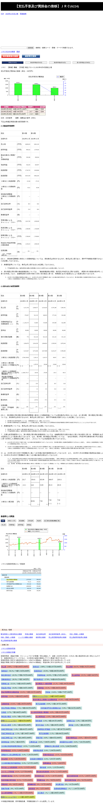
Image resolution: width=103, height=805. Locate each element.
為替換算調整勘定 (60, 788)
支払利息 (4, 759)
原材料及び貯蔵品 (43, 729)
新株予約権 (5, 788)
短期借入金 (71, 721)
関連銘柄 (23, 14)
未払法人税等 (6, 725)
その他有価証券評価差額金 (11, 763)
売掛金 (47, 692)
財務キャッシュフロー (9, 721)
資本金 (71, 725)
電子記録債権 (40, 704)
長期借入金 (5, 683)
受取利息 (4, 784)
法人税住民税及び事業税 (40, 712)
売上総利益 (76, 675)
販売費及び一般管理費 (44, 683)
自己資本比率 (41, 634)
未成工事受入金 (7, 738)
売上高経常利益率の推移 (78, 637)
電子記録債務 (44, 733)
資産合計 (36, 667)
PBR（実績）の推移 (8, 637)
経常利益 (20, 525)
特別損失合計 (40, 776)
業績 (18, 51)
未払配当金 (60, 784)
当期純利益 (5, 704)
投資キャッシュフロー (9, 797)
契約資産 (43, 767)
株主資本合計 (6, 675)
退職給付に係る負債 (52, 746)
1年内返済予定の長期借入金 (51, 708)
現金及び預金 (6, 688)
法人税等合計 (40, 716)
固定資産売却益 (70, 780)
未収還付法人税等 (66, 742)
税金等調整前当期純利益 (10, 692)
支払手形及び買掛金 (8, 708)
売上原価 (69, 667)
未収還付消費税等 (36, 759)
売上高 (4, 525)
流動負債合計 (6, 679)
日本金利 (30, 520)
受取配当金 (41, 780)
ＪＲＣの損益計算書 (8, 652)
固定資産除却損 (72, 776)
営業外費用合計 (72, 738)
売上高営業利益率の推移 (57, 637)
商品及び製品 (6, 716)
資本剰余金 (5, 742)
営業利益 (11, 525)
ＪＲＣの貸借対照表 (8, 648)
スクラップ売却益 (7, 772)
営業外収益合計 (48, 755)
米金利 (39, 520)
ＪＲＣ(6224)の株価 (8, 51)
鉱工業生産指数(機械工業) (52, 520)
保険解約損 (32, 784)
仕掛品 (3, 712)
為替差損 (31, 788)
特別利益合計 (6, 750)
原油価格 (21, 520)
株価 (3, 520)
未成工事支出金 (7, 729)
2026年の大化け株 (11, 14)
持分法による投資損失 (9, 767)
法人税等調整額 (7, 793)
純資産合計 (38, 671)
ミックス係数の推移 (25, 637)
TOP (2, 14)
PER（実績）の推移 (77, 634)
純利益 (29, 525)
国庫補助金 (47, 763)
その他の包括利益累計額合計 (11, 746)
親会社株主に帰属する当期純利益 (45, 699)
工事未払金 (33, 742)
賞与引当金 (40, 725)
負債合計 (4, 671)
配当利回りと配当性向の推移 (11, 634)
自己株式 (41, 793)
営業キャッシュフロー (40, 696)
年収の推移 (29, 634)
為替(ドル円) (11, 520)
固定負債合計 (38, 679)
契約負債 (39, 721)
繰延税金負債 (38, 750)
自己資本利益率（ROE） (58, 634)
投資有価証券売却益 (8, 780)
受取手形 (39, 738)
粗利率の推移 (41, 637)
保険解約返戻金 (7, 776)
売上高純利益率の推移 (9, 640)
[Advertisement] (52, 31)
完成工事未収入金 (7, 733)
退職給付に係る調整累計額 (11, 755)
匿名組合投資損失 (43, 772)
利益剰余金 (41, 675)
